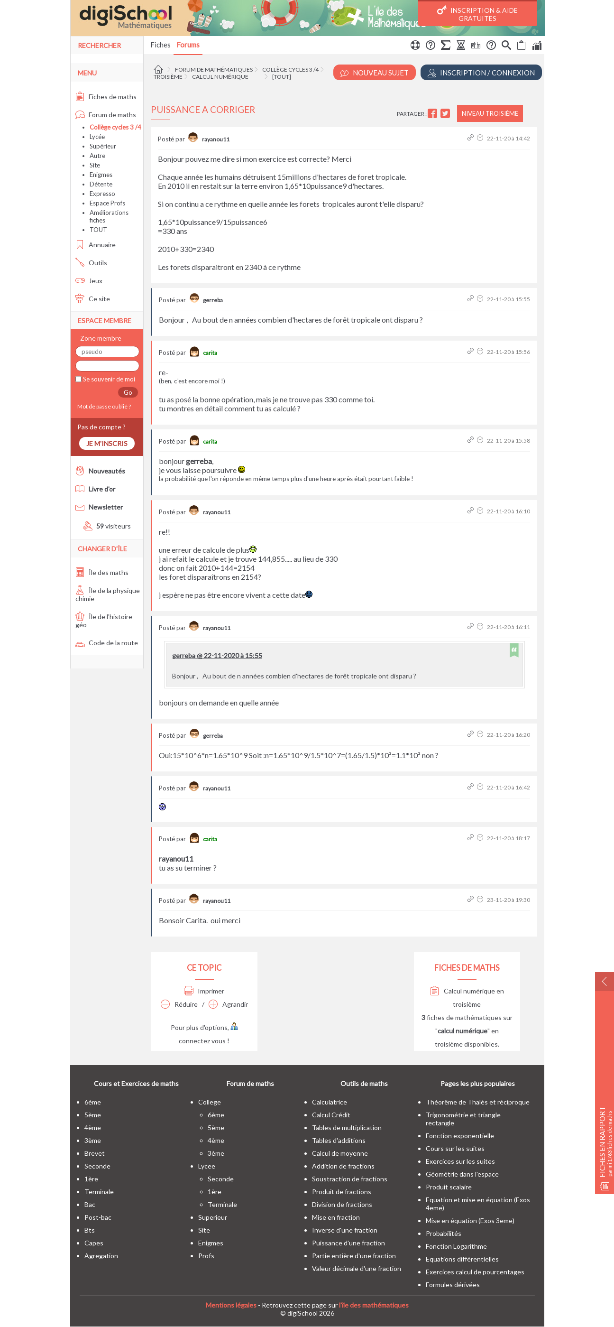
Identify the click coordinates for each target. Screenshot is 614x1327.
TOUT (98, 229)
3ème (92, 1140)
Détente (101, 184)
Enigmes (101, 174)
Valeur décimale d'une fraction (356, 1268)
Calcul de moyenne (340, 1153)
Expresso (102, 193)
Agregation (101, 1256)
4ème (92, 1127)
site (204, 1230)
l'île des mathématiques (374, 1305)
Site (95, 165)
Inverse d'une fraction (344, 1230)
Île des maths (101, 572)
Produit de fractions (341, 1192)
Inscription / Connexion (481, 72)
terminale (99, 1192)
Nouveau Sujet (374, 72)
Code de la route (106, 643)
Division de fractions (342, 1204)
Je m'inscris (107, 443)
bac (89, 1204)
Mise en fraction (336, 1217)
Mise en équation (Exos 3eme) (470, 1220)
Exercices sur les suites (460, 1161)
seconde (97, 1166)
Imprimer (204, 991)
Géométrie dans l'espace (462, 1174)
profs (206, 1256)
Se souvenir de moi (108, 379)
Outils (91, 263)
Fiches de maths (106, 97)
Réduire (179, 1004)
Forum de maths (105, 115)
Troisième (168, 76)
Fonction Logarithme (456, 1246)
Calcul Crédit (331, 1115)
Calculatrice (329, 1102)
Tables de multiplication (347, 1127)
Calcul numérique (220, 76)
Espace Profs (107, 203)
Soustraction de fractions (349, 1179)
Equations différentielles (462, 1259)
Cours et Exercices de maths (136, 1083)
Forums (188, 44)
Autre (97, 155)
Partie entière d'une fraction (354, 1256)
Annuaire (95, 245)
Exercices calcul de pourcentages (475, 1272)
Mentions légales (231, 1305)
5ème (92, 1115)
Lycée (97, 136)
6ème (92, 1102)
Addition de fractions (343, 1166)
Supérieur (103, 146)
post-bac (97, 1217)
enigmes (210, 1243)
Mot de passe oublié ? (103, 406)
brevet (94, 1153)
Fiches (160, 44)
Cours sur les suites (455, 1148)
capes (93, 1243)
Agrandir (228, 1004)
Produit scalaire (449, 1187)
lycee (206, 1166)
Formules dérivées (453, 1285)
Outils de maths (364, 1083)
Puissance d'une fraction (348, 1243)
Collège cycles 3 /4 (290, 69)
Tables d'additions (339, 1140)
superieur (212, 1217)
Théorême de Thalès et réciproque (478, 1102)
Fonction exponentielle (460, 1136)
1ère (91, 1179)
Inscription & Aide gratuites (477, 13)
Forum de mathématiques (214, 69)
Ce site (92, 299)
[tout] (281, 76)
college (209, 1102)
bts (89, 1230)
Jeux (88, 281)
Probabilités (443, 1233)
